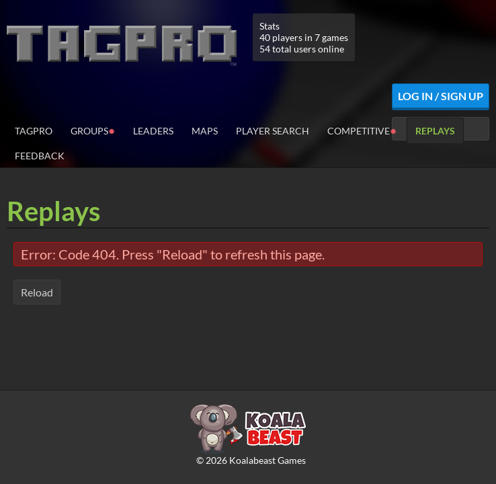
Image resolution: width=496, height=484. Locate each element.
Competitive (362, 130)
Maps (205, 130)
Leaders (153, 130)
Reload (37, 292)
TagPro (33, 130)
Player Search (272, 130)
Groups (93, 130)
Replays (435, 130)
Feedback (40, 155)
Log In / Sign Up (440, 95)
